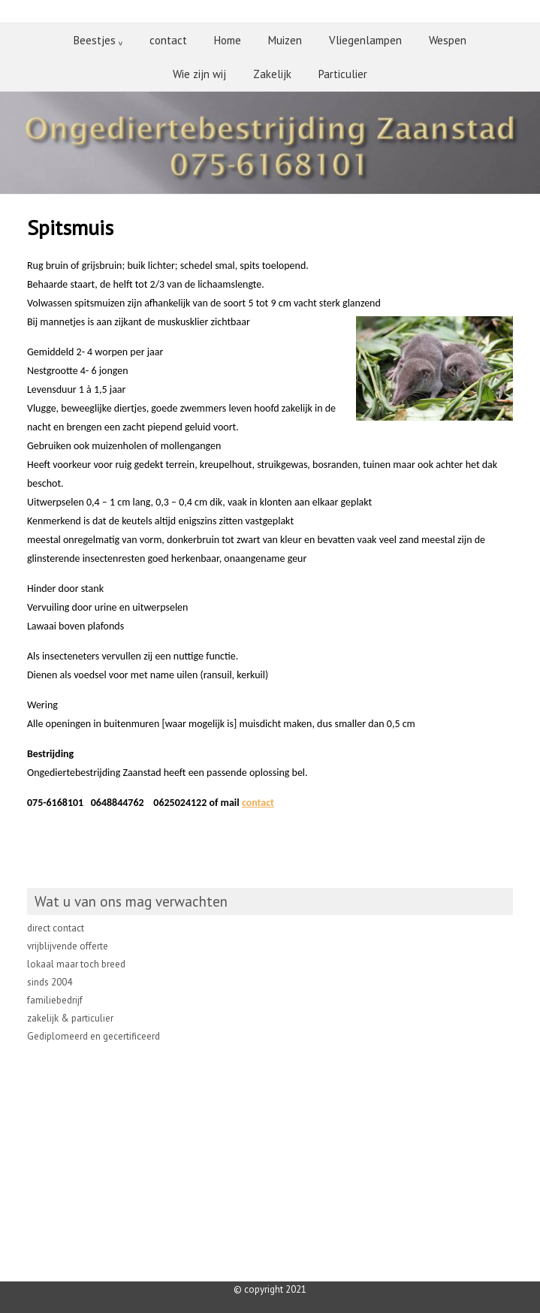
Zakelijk (272, 74)
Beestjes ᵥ (98, 40)
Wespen (447, 40)
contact (168, 40)
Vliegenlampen (365, 40)
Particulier (342, 74)
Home (227, 40)
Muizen (285, 40)
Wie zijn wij (199, 74)
